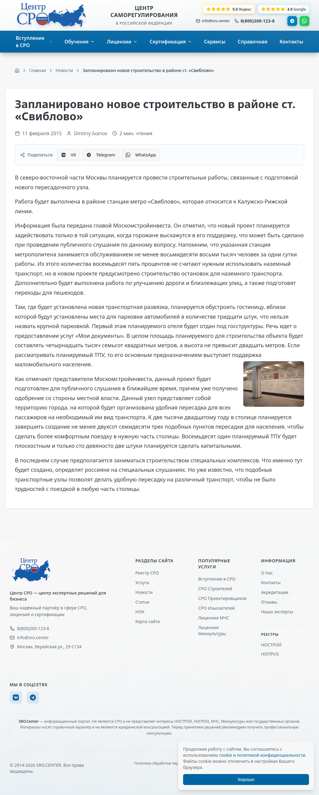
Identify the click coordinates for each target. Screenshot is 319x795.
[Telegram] (33, 697)
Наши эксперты (277, 612)
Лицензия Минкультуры (212, 630)
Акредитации (274, 592)
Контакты (270, 582)
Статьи (142, 602)
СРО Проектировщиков (222, 598)
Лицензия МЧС (213, 618)
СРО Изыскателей (216, 608)
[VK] (16, 697)
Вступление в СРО (216, 579)
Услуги (142, 582)
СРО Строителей (215, 588)
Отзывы (269, 602)
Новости (144, 592)
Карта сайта (147, 621)
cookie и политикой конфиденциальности (262, 755)
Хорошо (246, 779)
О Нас (267, 573)
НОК (139, 612)
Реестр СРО (147, 573)
